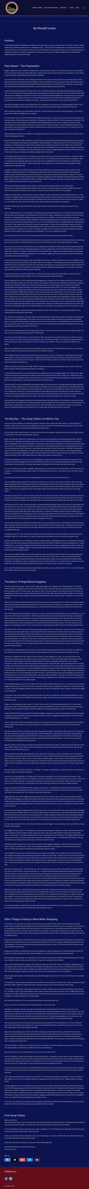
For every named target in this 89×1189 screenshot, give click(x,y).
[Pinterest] (22, 1160)
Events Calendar (37, 7)
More (78, 8)
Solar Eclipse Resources (51, 7)
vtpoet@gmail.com (10, 1149)
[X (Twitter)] (15, 1160)
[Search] (84, 8)
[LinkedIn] (30, 1160)
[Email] (37, 1160)
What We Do (64, 8)
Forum (72, 7)
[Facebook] (7, 1160)
